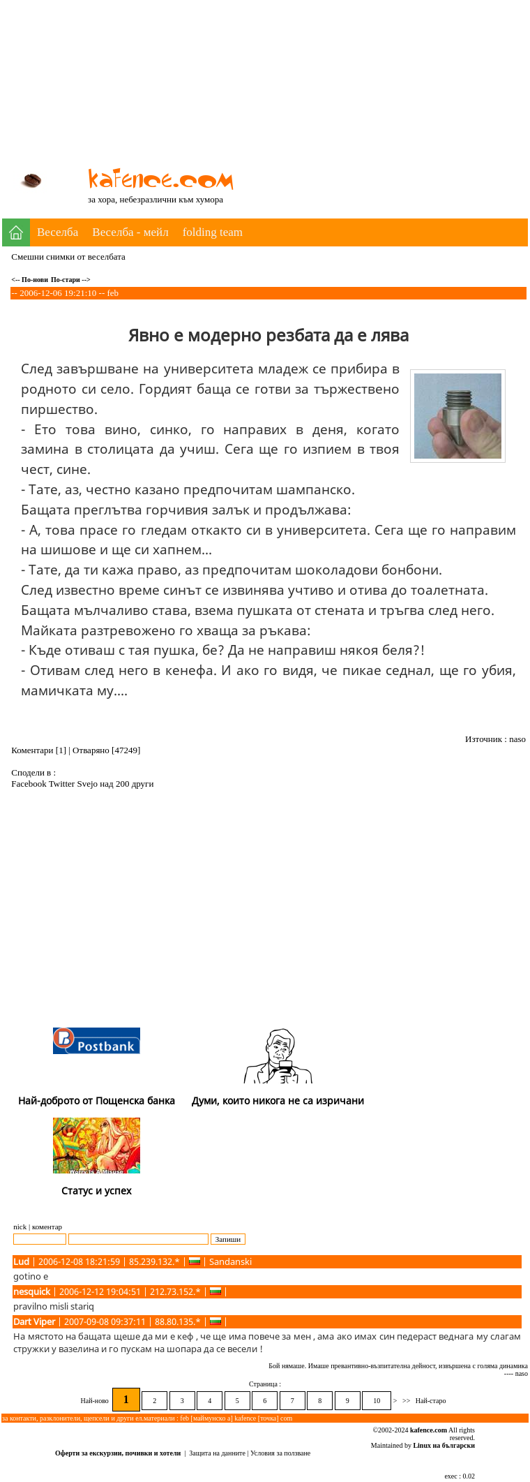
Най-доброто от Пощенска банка (96, 1100)
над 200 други (126, 783)
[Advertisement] (386, 100)
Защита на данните (217, 1453)
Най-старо (431, 1401)
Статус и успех (96, 1190)
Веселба (57, 232)
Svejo (88, 783)
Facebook (30, 783)
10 (376, 1401)
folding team (213, 232)
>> (406, 1401)
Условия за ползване (280, 1453)
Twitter (63, 783)
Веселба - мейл (130, 232)
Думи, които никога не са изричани (278, 1100)
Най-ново (96, 1401)
